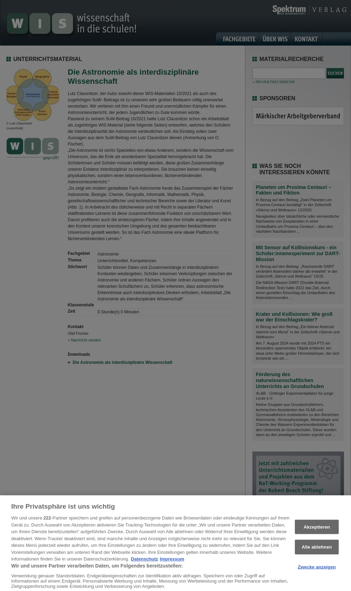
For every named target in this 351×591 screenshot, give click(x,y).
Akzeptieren (317, 531)
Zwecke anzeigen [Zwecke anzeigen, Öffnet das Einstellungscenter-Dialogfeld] (317, 571)
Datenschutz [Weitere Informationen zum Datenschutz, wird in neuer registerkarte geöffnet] (144, 563)
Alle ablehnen (317, 551)
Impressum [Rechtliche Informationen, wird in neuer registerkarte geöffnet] (172, 563)
